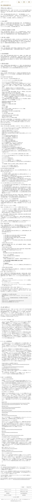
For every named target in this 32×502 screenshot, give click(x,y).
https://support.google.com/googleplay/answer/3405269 (12, 451)
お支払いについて (7, 491)
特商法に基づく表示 (24, 491)
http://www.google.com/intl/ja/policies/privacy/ (21, 479)
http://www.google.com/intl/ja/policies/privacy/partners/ (14, 366)
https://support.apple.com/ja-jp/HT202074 (9, 448)
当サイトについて (7, 489)
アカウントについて (24, 489)
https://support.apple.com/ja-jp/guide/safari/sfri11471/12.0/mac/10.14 (14, 403)
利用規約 (7, 493)
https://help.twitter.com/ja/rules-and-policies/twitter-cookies (12, 435)
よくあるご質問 (16, 497)
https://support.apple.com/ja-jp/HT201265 (9, 404)
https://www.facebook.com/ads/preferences (10, 432)
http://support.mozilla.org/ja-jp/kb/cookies (9, 415)
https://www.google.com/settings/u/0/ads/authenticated (12, 429)
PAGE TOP (29, 487)
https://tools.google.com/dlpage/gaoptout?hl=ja (10, 369)
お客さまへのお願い (8, 495)
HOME (23, 487)
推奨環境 (24, 495)
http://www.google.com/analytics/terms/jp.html (20, 364)
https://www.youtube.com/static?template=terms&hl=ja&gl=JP (20, 478)
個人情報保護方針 (24, 493)
